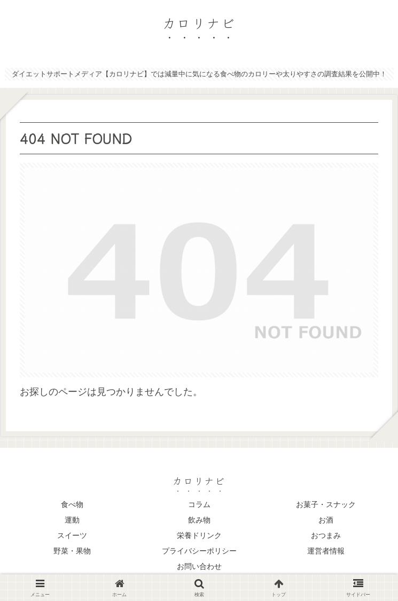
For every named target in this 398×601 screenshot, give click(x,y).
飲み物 (199, 520)
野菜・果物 (72, 551)
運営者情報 (326, 551)
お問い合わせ (199, 566)
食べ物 (72, 504)
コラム (199, 504)
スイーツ (72, 535)
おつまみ (326, 535)
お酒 (325, 520)
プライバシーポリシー (199, 551)
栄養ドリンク (199, 535)
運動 (72, 520)
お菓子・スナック (326, 504)
